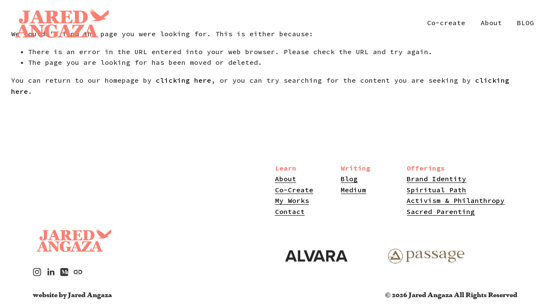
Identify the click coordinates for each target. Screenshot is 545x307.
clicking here (183, 80)
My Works (292, 200)
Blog (349, 178)
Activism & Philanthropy (456, 200)
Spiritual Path (436, 189)
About (491, 22)
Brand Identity (436, 178)
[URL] (78, 272)
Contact (290, 211)
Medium (353, 189)
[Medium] (64, 272)
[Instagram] (37, 272)
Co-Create (294, 189)
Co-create (446, 22)
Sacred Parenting (441, 211)
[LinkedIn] (50, 272)
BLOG (525, 22)
